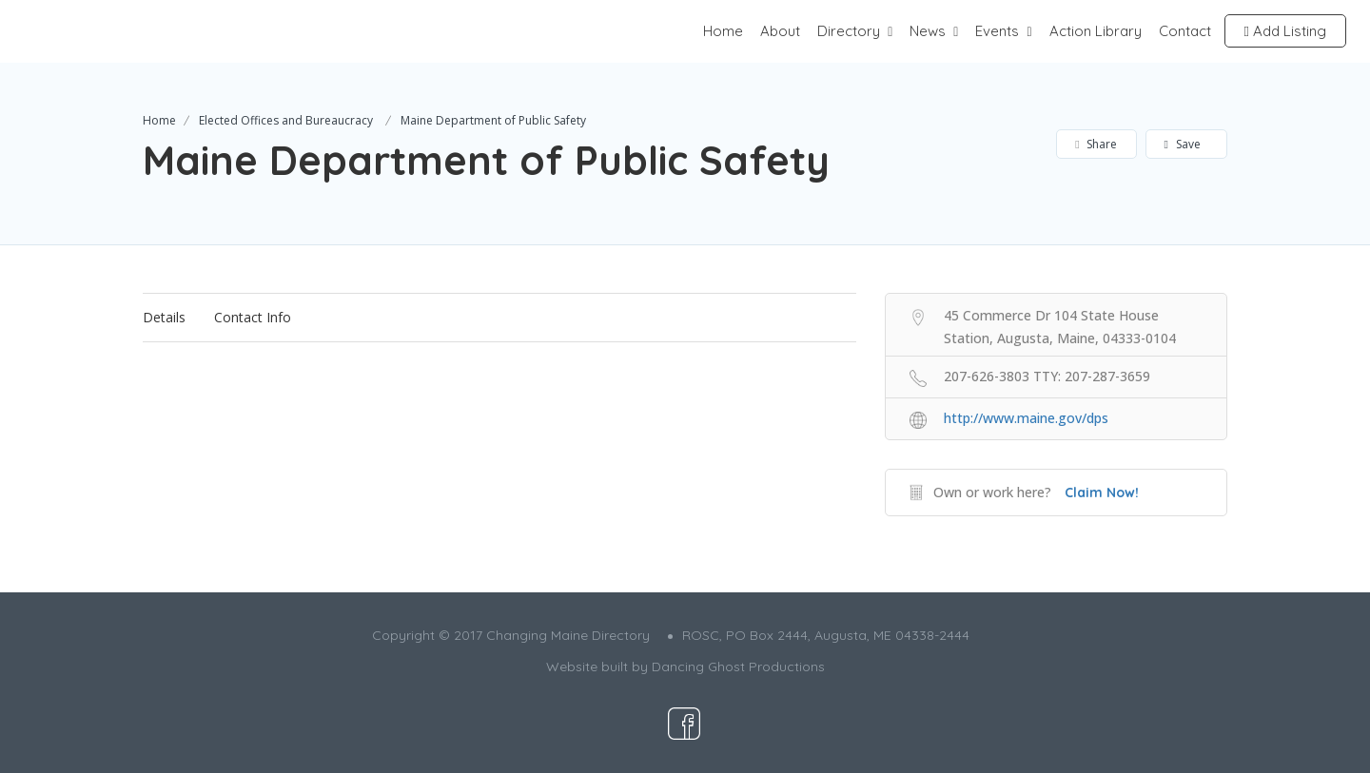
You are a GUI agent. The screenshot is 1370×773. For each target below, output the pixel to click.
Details (164, 317)
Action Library (1095, 31)
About (780, 31)
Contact (1185, 31)
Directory (848, 31)
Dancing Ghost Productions (738, 666)
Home (723, 31)
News (928, 31)
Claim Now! (1102, 492)
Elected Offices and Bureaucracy (286, 120)
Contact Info (252, 317)
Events (997, 31)
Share (1095, 144)
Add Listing (1285, 31)
